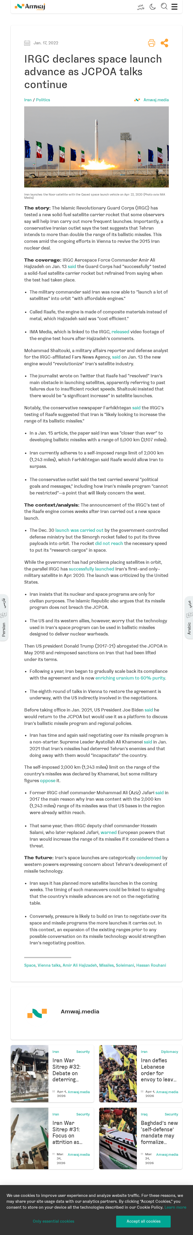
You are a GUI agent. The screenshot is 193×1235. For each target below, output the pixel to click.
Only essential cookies (53, 1221)
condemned (149, 857)
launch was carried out (79, 530)
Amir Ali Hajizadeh (80, 965)
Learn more (175, 1207)
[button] (140, 6)
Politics (43, 100)
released (120, 331)
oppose (47, 780)
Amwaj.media (156, 100)
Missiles (106, 965)
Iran (28, 100)
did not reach (109, 543)
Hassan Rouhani (151, 965)
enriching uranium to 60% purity (130, 678)
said (72, 266)
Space (29, 965)
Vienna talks (49, 965)
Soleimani (125, 965)
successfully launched (91, 569)
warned (109, 832)
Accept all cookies (143, 1221)
